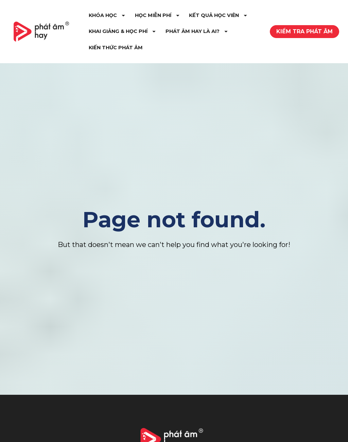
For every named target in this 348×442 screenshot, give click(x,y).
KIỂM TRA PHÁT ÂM (304, 33)
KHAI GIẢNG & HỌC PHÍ (206, 33)
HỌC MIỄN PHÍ (174, 17)
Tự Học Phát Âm (123, 434)
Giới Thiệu (31, 434)
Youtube (224, 437)
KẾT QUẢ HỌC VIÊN (134, 33)
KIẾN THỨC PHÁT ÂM (204, 49)
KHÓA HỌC (123, 17)
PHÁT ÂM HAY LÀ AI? (136, 49)
